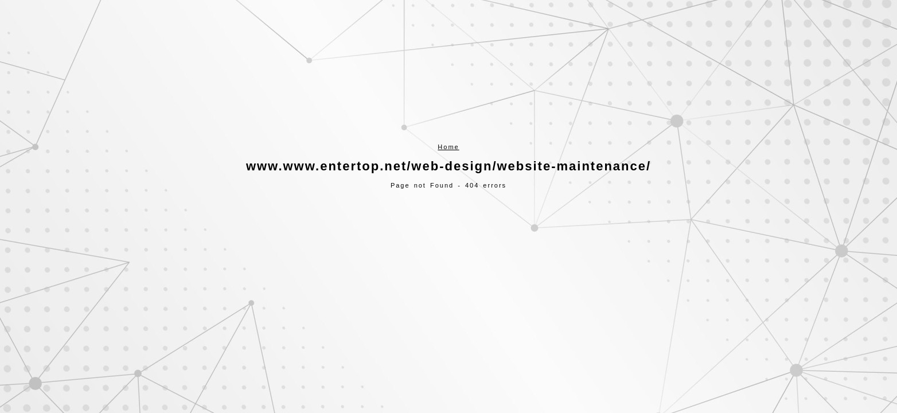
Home (448, 146)
